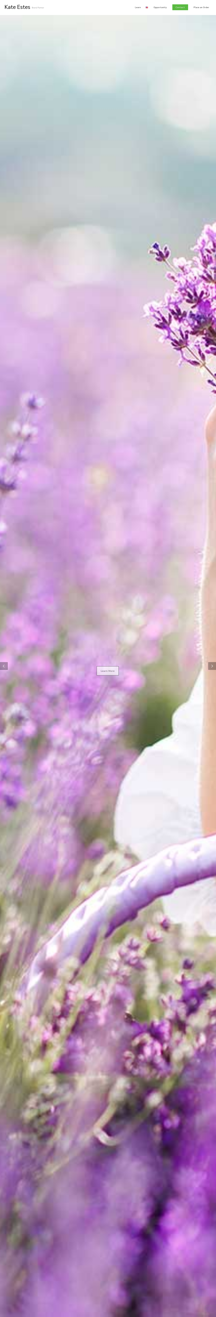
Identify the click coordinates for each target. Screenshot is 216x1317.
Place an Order (201, 7)
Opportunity (160, 7)
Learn (138, 7)
